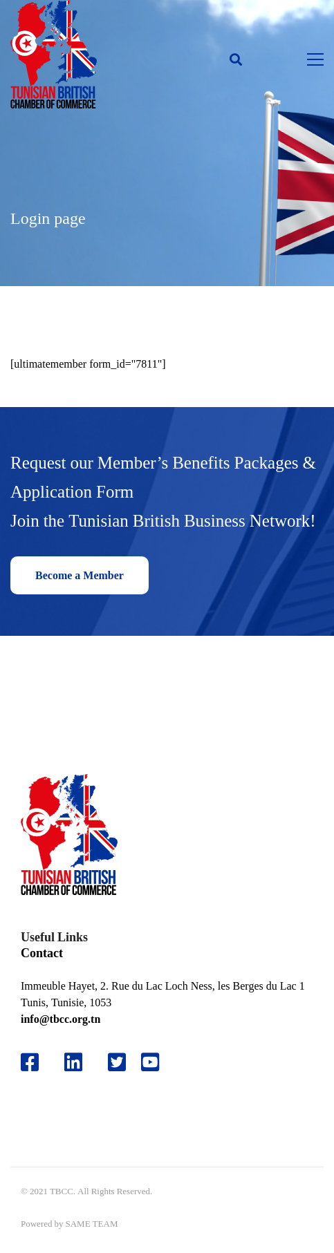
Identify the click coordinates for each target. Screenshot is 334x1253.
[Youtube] (155, 1062)
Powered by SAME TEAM (69, 1223)
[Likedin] (73, 1062)
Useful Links (54, 937)
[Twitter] (117, 1062)
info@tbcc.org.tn (60, 1019)
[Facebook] (29, 1062)
